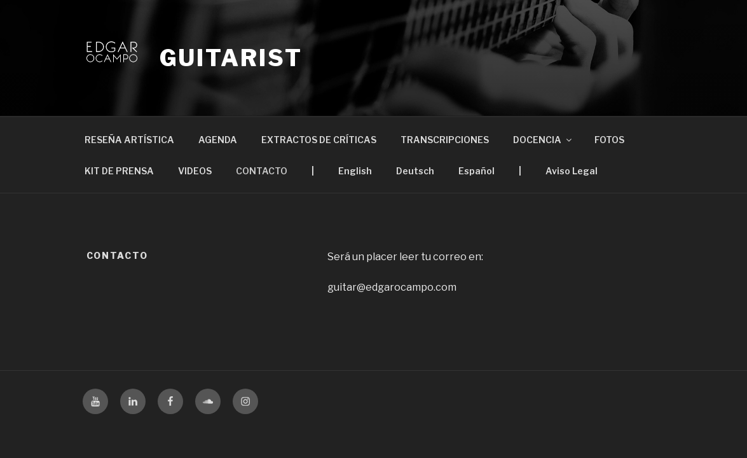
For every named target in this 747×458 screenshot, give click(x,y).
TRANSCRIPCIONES (445, 139)
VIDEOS (195, 170)
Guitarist (231, 58)
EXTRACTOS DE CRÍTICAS (318, 139)
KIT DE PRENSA (119, 170)
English (355, 170)
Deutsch (415, 170)
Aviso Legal (571, 170)
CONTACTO (261, 170)
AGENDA (217, 139)
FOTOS (609, 139)
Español (476, 170)
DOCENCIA (543, 139)
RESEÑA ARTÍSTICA (129, 139)
